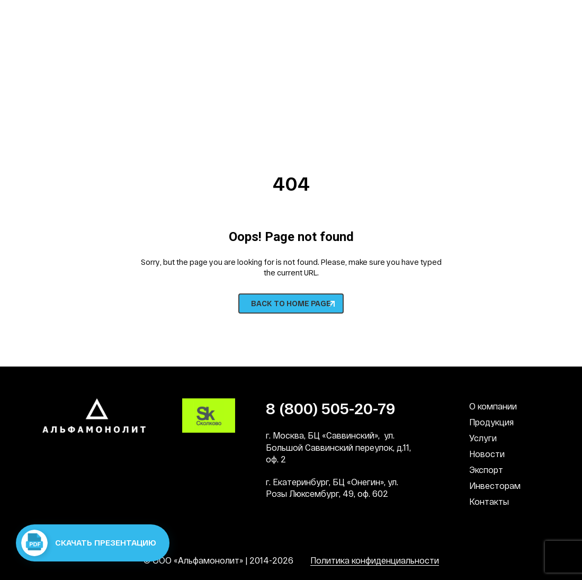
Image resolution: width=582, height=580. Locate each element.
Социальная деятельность (321, 16)
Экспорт (486, 470)
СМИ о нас (520, 16)
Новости (487, 454)
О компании (493, 406)
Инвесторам (495, 485)
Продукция (491, 422)
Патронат (436, 16)
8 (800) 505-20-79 (90, 87)
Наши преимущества (83, 16)
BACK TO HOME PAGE (291, 303)
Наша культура (197, 16)
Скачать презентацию (88, 543)
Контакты (489, 501)
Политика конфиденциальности (374, 560)
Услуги (483, 438)
